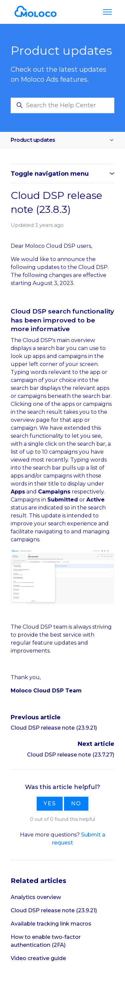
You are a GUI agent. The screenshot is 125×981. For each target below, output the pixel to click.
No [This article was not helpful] (76, 803)
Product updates (33, 140)
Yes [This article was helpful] (50, 803)
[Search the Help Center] (62, 105)
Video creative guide (38, 958)
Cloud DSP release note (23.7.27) (70, 755)
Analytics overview (36, 897)
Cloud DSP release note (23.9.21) (54, 728)
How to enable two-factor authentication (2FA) (46, 941)
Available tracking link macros (51, 924)
